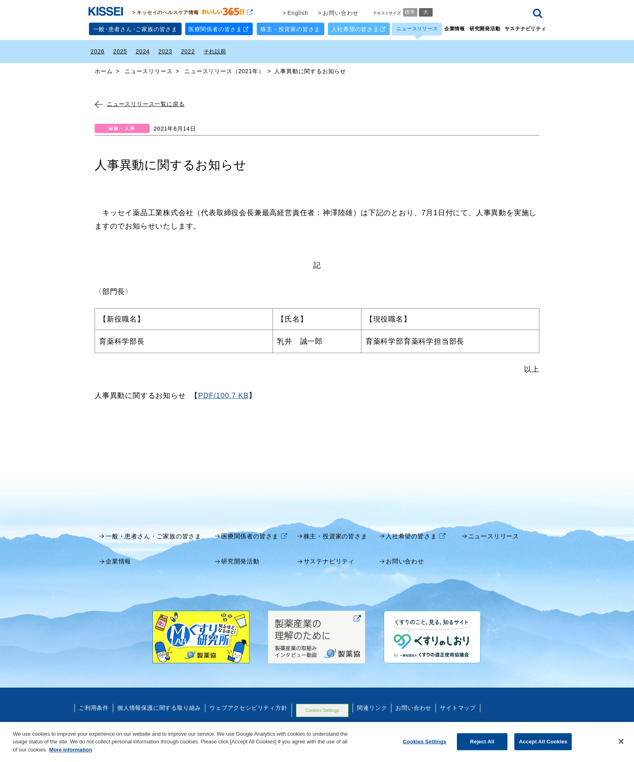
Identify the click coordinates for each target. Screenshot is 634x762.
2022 (187, 51)
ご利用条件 (94, 708)
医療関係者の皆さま (218, 29)
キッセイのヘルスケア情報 (195, 12)
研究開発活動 (485, 29)
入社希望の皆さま (358, 29)
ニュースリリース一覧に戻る (139, 104)
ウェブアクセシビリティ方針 (248, 708)
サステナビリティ (525, 29)
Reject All (482, 748)
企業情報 (454, 29)
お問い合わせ (341, 13)
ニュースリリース (416, 29)
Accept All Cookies (543, 748)
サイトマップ (458, 708)
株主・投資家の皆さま (290, 29)
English (298, 13)
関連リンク (372, 708)
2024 (143, 51)
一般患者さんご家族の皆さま (135, 29)
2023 (165, 51)
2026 (97, 51)
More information (70, 756)
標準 (410, 12)
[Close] (621, 748)
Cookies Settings (322, 710)
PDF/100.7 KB (223, 396)
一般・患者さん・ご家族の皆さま (153, 536)
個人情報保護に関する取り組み (159, 708)
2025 (120, 51)
